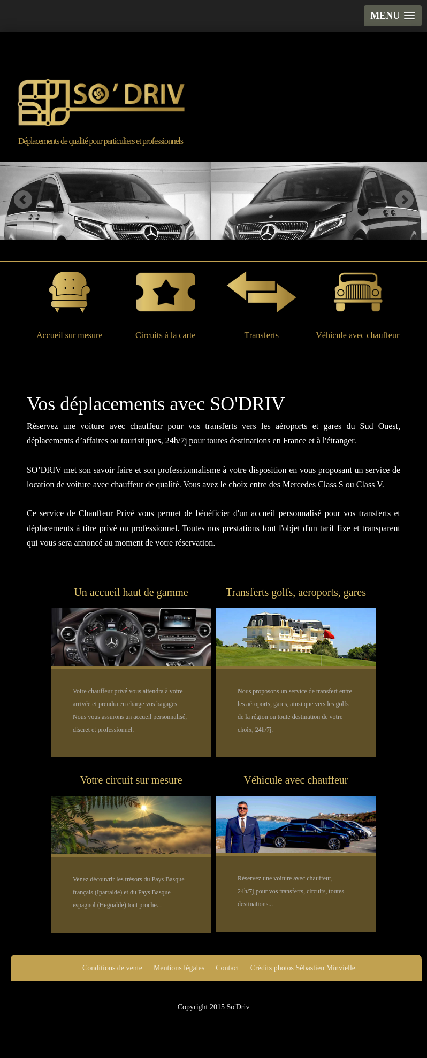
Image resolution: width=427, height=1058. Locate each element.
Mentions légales (179, 968)
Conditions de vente (112, 968)
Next (404, 199)
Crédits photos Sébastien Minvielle (302, 968)
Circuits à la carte (165, 305)
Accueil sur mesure (69, 305)
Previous (23, 199)
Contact (227, 968)
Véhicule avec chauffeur (357, 305)
